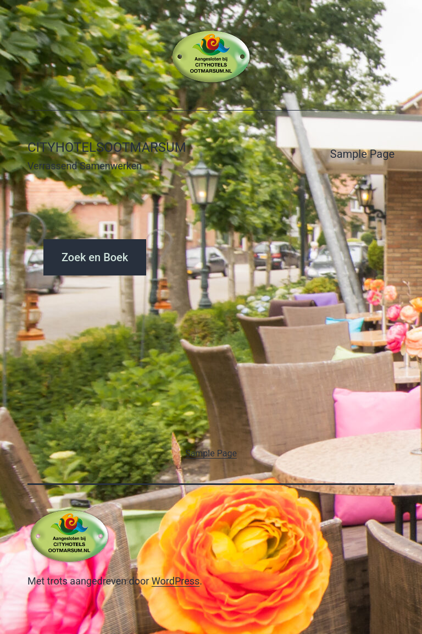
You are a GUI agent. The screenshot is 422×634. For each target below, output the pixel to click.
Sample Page (362, 154)
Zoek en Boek (95, 257)
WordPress (175, 581)
